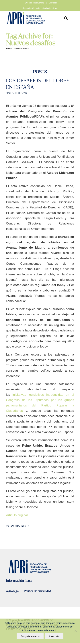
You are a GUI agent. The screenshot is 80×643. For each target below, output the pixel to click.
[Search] (64, 18)
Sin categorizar (16, 93)
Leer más (54, 636)
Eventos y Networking (34, 3)
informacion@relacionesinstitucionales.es (40, 8)
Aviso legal (13, 591)
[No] (75, 631)
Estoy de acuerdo (30, 636)
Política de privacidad (37, 591)
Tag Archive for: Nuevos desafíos (30, 39)
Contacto (53, 3)
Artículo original (17, 515)
